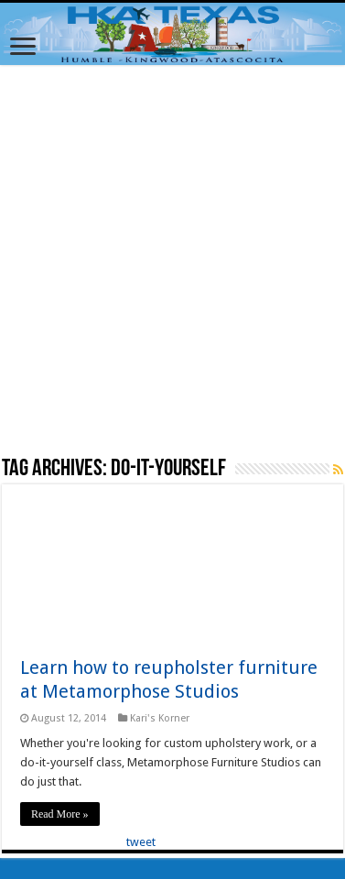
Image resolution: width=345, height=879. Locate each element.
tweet (141, 842)
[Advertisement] (171, 259)
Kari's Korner (159, 718)
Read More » (60, 814)
